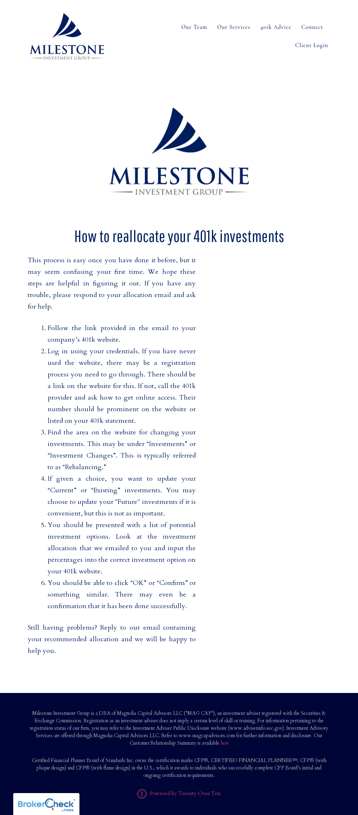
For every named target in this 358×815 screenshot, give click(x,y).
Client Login (311, 45)
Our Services (233, 27)
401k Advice (275, 27)
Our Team (194, 27)
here (225, 743)
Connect (312, 27)
